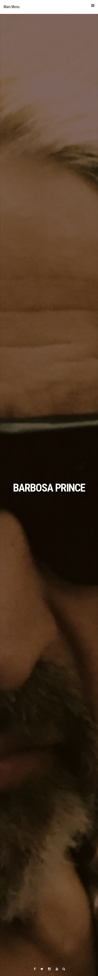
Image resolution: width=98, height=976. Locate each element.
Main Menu (49, 6)
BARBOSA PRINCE (49, 487)
